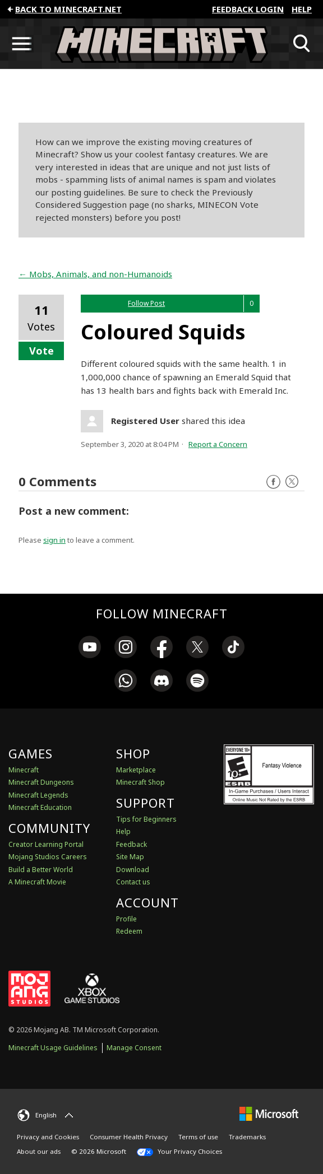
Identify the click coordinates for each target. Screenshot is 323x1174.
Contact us (133, 882)
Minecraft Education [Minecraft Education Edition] (40, 807)
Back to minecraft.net (64, 9)
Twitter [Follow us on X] (292, 482)
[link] (90, 648)
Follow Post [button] (146, 303)
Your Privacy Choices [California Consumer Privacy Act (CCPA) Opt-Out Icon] (179, 1151)
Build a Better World (40, 869)
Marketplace (136, 770)
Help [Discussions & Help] (123, 831)
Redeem (129, 931)
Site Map (130, 856)
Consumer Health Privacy (129, 1137)
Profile (126, 919)
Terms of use (198, 1137)
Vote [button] (41, 350)
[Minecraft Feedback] (161, 43)
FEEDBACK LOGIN (248, 9)
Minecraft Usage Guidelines (53, 1047)
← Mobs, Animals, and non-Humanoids (95, 273)
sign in (54, 540)
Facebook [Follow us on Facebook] (273, 482)
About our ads (39, 1151)
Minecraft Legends (38, 795)
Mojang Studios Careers (47, 856)
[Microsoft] (268, 1114)
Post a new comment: (74, 511)
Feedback (131, 844)
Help (302, 9)
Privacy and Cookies (48, 1137)
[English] (46, 1115)
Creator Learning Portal (46, 844)
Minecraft (23, 770)
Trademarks (247, 1137)
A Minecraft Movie (37, 882)
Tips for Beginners (146, 819)
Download (132, 869)
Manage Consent (134, 1047)
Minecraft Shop (140, 782)
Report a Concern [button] (217, 444)
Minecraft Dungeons (41, 782)
